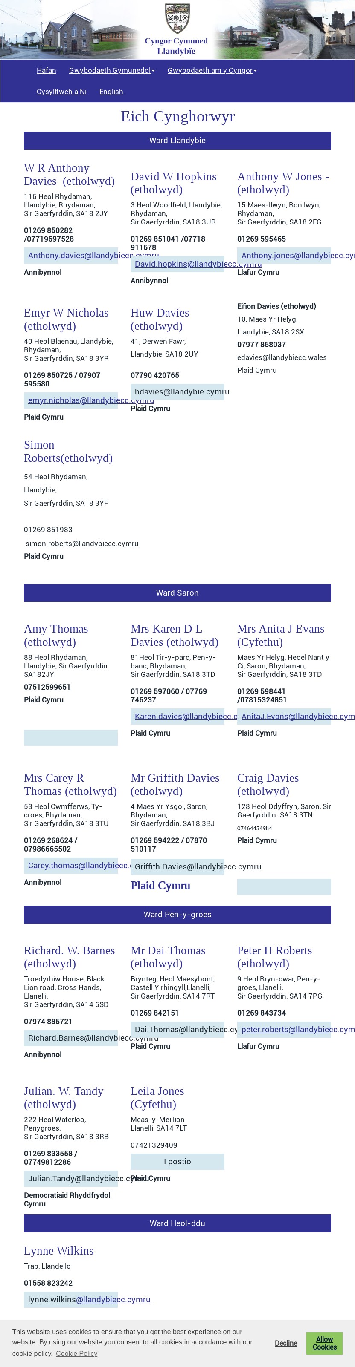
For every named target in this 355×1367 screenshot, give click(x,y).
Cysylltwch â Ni (62, 91)
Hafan (46, 70)
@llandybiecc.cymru (113, 1299)
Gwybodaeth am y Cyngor (212, 70)
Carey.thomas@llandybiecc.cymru (90, 865)
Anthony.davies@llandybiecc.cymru (93, 255)
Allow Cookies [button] (325, 1343)
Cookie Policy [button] (76, 1353)
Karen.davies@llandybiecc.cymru (196, 716)
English (111, 91)
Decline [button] (286, 1343)
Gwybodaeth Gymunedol (112, 70)
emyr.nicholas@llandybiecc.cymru (91, 400)
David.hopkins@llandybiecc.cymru (198, 264)
